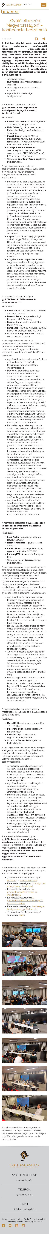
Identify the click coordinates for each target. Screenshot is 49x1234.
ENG (30, 4)
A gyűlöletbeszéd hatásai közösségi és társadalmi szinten (25, 901)
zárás (21, 915)
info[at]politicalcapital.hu (24, 1209)
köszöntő (11, 880)
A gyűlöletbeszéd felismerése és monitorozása (22, 892)
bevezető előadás (28, 880)
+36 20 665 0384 (24, 1180)
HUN (25, 4)
